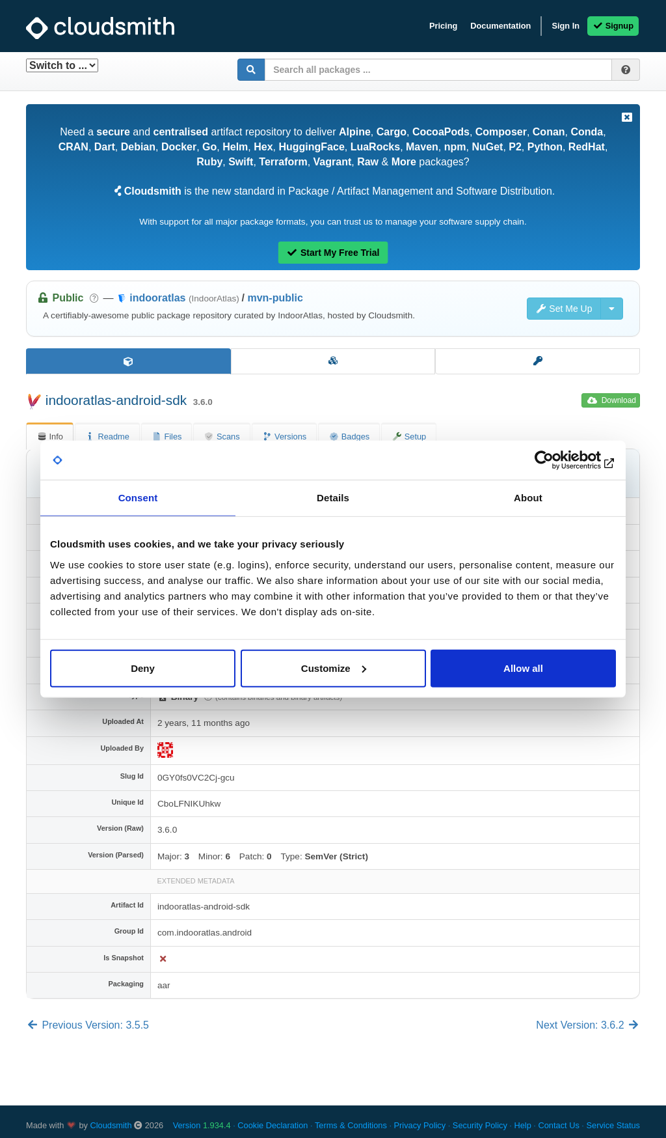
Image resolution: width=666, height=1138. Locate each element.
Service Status (613, 1125)
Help (522, 1125)
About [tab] (528, 497)
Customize (333, 667)
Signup (613, 26)
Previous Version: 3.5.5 (87, 1025)
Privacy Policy (420, 1125)
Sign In (565, 26)
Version (202, 1125)
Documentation (500, 26)
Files (167, 436)
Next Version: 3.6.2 (588, 1025)
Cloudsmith (111, 1125)
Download (611, 400)
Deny (143, 667)
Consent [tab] (138, 497)
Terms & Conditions (351, 1125)
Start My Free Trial (333, 252)
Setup (409, 436)
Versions (284, 436)
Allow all (523, 667)
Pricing (443, 26)
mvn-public (274, 297)
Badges (348, 436)
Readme (107, 436)
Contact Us (558, 1125)
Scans (221, 436)
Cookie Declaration (272, 1125)
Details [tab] (333, 497)
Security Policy (480, 1125)
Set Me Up (564, 308)
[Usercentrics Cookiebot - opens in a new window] (559, 460)
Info (49, 436)
